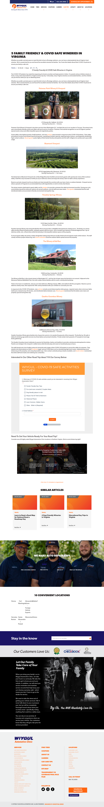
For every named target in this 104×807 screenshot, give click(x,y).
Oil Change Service (19, 772)
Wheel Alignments (19, 787)
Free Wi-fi (60, 570)
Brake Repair (17, 754)
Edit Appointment (74, 795)
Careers (59, 7)
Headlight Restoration (20, 768)
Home (32, 7)
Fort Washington (73, 758)
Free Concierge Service (28, 570)
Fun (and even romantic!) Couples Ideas (38, 389)
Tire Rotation (17, 778)
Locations (88, 7)
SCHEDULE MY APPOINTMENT (82, 2)
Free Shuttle (44, 569)
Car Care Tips (46, 761)
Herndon (14, 617)
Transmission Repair (19, 780)
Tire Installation (18, 776)
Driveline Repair (18, 762)
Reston (13, 619)
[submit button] (52, 419)
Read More (18, 527)
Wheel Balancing (18, 789)
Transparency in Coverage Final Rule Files (50, 774)
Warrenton (28, 617)
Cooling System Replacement (21, 760)
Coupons (51, 7)
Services (44, 7)
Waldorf (35, 601)
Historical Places (31, 399)
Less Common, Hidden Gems (35, 402)
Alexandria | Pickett (74, 752)
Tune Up (16, 782)
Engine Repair (17, 764)
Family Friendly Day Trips (34, 386)
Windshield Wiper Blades (20, 791)
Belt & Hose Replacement (20, 756)
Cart (52, 2)
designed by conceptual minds (54, 804)
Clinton (34, 617)
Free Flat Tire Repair (76, 570)
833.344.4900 (62, 2)
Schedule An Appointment (77, 790)
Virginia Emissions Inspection (21, 785)
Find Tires (45, 747)
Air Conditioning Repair (20, 750)
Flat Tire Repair (17, 766)
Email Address (28, 411)
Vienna (13, 601)
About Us (80, 7)
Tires (37, 7)
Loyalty (73, 7)
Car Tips (66, 7)
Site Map (44, 769)
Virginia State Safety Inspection (22, 784)
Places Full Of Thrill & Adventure (36, 395)
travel (13, 68)
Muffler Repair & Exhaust (20, 770)
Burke (20, 617)
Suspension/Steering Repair (21, 774)
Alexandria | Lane (73, 750)
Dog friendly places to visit (34, 392)
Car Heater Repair (18, 758)
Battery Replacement (19, 752)
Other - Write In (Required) (34, 405)
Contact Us (46, 765)
